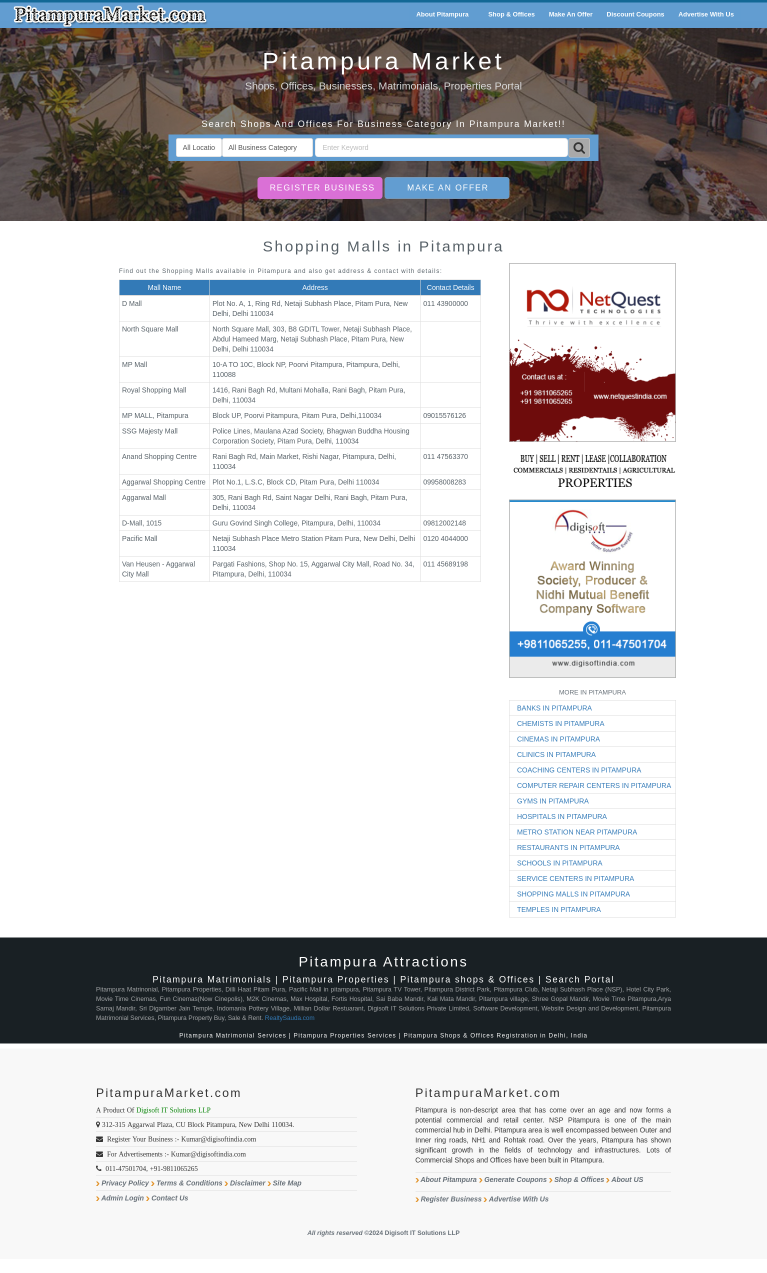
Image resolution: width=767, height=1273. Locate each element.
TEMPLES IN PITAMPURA (559, 910)
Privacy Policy (125, 1183)
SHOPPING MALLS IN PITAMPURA (573, 894)
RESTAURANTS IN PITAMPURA (568, 848)
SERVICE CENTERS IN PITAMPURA (575, 878)
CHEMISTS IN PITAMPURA (560, 724)
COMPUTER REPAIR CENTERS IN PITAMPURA (594, 786)
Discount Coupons (635, 14)
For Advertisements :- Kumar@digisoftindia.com (176, 1154)
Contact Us (170, 1198)
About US (628, 1180)
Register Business (322, 187)
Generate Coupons (515, 1180)
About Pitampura (448, 1180)
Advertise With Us (519, 1199)
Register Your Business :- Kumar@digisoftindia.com (181, 1139)
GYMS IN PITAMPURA (553, 801)
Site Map (287, 1183)
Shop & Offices (579, 1180)
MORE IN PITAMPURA (592, 692)
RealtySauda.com (289, 1018)
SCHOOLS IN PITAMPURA (559, 863)
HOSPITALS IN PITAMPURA (562, 816)
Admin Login (122, 1198)
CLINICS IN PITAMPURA (556, 754)
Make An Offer (447, 187)
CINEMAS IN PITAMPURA (558, 739)
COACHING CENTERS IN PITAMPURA (579, 770)
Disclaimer (248, 1183)
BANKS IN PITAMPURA (554, 708)
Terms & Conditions (189, 1183)
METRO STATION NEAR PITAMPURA (577, 832)
